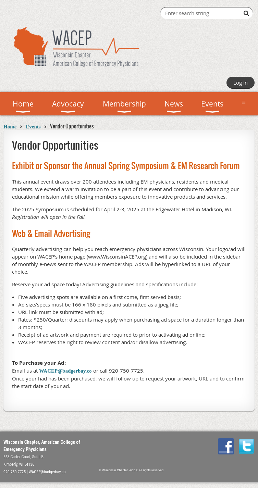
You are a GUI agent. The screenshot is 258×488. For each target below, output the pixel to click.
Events (33, 126)
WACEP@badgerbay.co (65, 371)
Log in (240, 82)
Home (9, 126)
